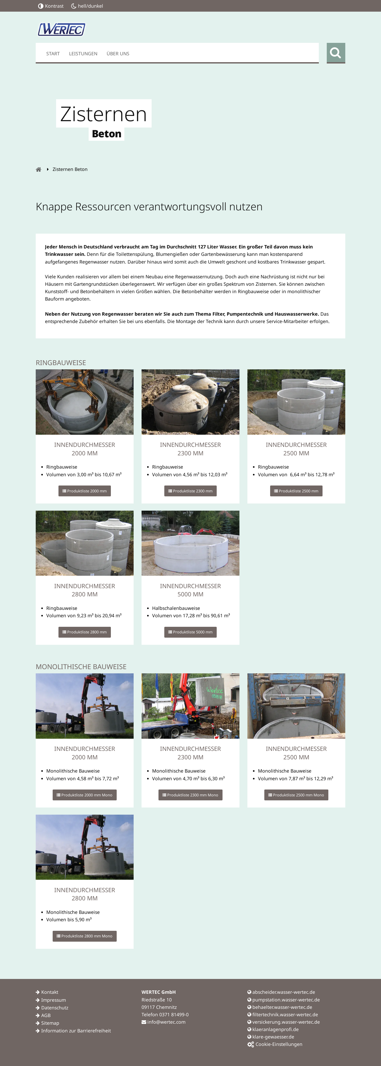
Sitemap (50, 1023)
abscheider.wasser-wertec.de (281, 992)
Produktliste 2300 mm (190, 490)
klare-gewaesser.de (270, 1036)
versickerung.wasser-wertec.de (283, 1022)
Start (53, 53)
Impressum (53, 1000)
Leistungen (83, 53)
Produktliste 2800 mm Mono (84, 935)
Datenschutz (54, 1007)
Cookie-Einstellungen (274, 1044)
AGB (46, 1015)
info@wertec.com (163, 1022)
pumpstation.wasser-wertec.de (283, 999)
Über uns (118, 53)
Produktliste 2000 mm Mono (84, 794)
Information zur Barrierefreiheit (76, 1030)
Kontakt (49, 992)
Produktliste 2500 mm (296, 490)
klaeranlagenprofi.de (273, 1029)
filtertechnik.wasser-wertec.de (282, 1014)
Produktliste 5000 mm (190, 631)
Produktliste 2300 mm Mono (190, 794)
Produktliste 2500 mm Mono (296, 794)
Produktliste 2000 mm (84, 490)
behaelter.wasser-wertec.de (279, 1007)
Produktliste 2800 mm (84, 631)
